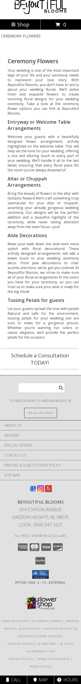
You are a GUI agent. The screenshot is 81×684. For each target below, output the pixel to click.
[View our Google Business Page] (32, 490)
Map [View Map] (40, 680)
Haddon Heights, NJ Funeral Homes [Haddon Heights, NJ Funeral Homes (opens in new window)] (32, 621)
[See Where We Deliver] (40, 413)
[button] (40, 574)
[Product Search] (41, 388)
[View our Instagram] (40, 490)
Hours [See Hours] (67, 680)
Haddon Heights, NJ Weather (32, 644)
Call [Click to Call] (13, 680)
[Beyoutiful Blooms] (41, 13)
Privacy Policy (21, 659)
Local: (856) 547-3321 (40, 525)
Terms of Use (40, 666)
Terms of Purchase (53, 659)
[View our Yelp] (48, 490)
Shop (20, 24)
